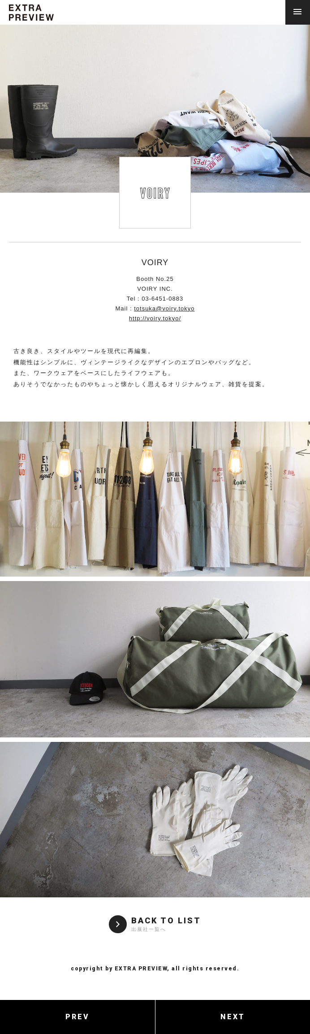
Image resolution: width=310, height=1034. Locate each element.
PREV (77, 1016)
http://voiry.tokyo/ (155, 318)
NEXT (232, 1016)
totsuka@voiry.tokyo (164, 308)
